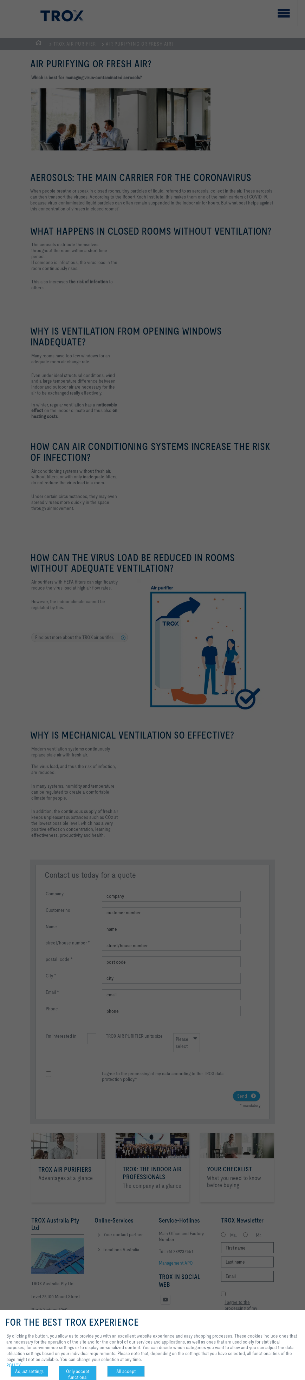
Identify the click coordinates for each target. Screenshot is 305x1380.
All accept (126, 1371)
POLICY (13, 1365)
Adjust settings (29, 1371)
